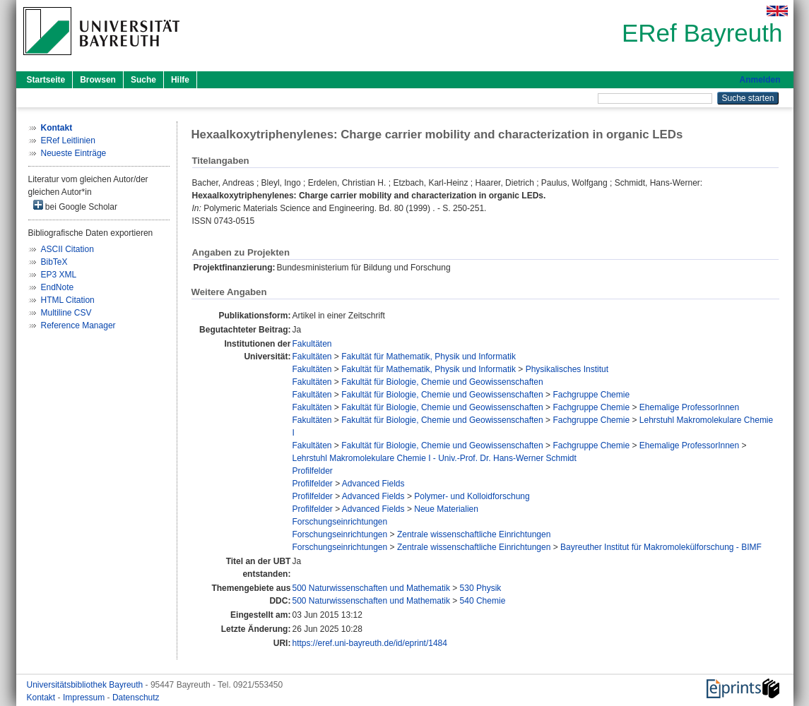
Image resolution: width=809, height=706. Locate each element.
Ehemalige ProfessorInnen (689, 407)
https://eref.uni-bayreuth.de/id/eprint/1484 (369, 643)
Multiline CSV (66, 313)
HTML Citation (68, 300)
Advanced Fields (373, 484)
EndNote (57, 287)
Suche (143, 80)
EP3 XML (59, 275)
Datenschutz (136, 697)
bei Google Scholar (75, 206)
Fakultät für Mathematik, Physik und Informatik (428, 356)
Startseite (46, 80)
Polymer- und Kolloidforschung (471, 496)
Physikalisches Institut (567, 369)
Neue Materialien (446, 509)
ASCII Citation (67, 249)
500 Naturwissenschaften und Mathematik (370, 588)
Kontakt (42, 697)
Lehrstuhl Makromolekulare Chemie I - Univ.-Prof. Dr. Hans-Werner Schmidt (434, 458)
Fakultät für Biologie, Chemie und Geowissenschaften (442, 382)
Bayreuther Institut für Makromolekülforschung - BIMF (661, 547)
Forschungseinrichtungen (339, 522)
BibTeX (54, 262)
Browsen (98, 80)
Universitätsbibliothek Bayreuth (86, 685)
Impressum (85, 697)
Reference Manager (78, 325)
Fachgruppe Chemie (591, 395)
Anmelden (759, 80)
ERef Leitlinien (68, 140)
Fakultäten (311, 344)
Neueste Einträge (74, 153)
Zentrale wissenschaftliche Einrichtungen (473, 534)
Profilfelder (312, 471)
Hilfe (180, 80)
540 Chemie (483, 601)
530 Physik (481, 588)
